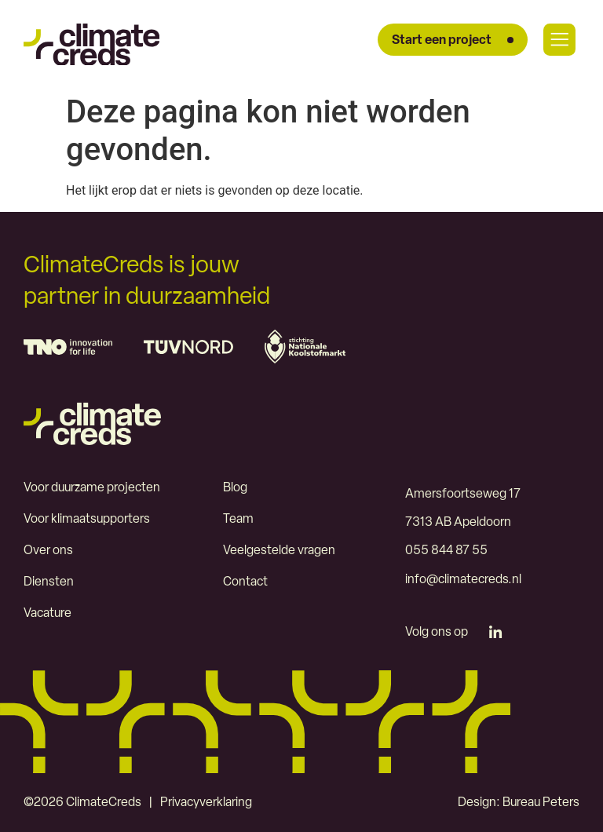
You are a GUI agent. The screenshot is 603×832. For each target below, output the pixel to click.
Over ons (48, 551)
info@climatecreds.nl (463, 579)
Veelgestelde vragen (279, 551)
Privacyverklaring (206, 802)
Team (238, 519)
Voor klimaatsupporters (87, 519)
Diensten (49, 582)
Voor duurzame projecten (93, 488)
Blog (235, 488)
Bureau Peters (540, 802)
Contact (245, 582)
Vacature (48, 614)
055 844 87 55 (446, 551)
